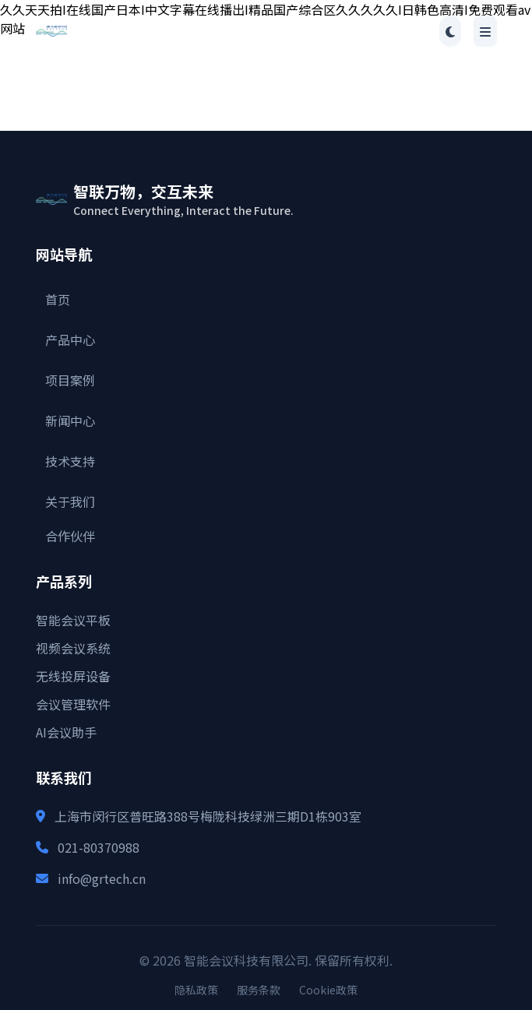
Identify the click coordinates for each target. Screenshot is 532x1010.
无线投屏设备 (73, 676)
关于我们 (70, 501)
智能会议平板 (73, 620)
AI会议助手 (66, 732)
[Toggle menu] (485, 31)
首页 (57, 299)
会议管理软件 (73, 704)
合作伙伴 (70, 535)
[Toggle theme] (450, 31)
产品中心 (70, 339)
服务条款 (258, 990)
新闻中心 (70, 420)
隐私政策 (196, 990)
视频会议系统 (73, 648)
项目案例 (70, 380)
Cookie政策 (328, 990)
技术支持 (70, 461)
